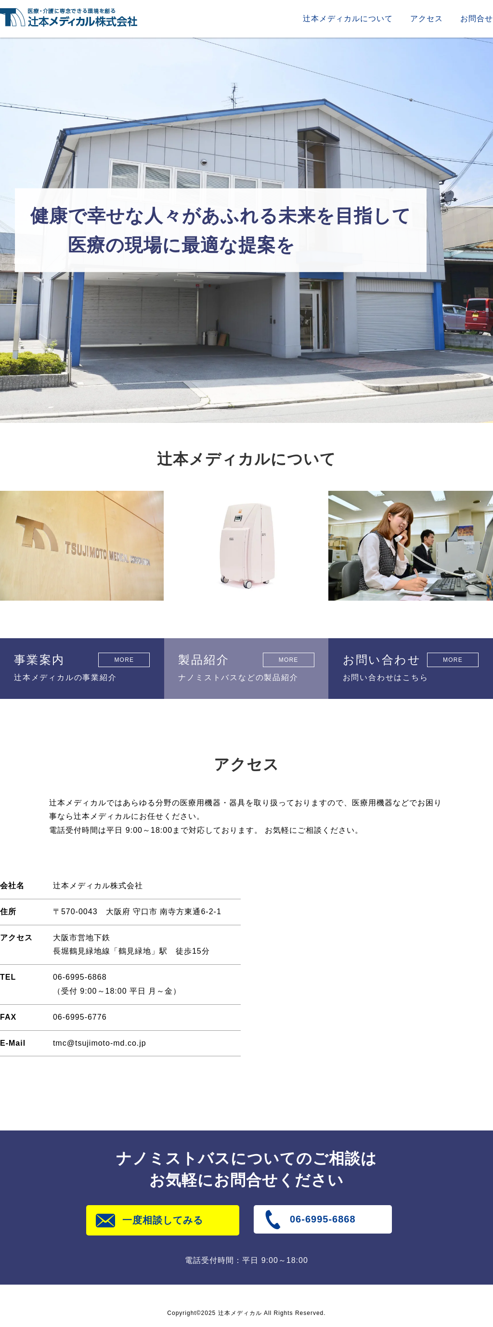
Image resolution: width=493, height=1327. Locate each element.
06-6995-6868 (323, 1219)
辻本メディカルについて (348, 18)
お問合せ (476, 18)
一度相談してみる (162, 1220)
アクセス (426, 18)
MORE (124, 660)
